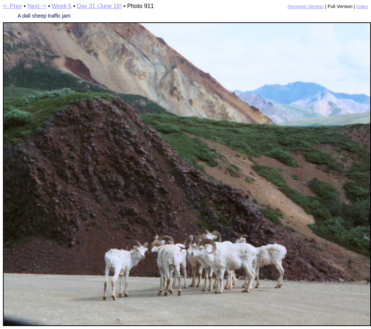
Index (362, 6)
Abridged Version (305, 6)
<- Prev (12, 6)
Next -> (37, 6)
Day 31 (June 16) (99, 6)
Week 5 (61, 6)
